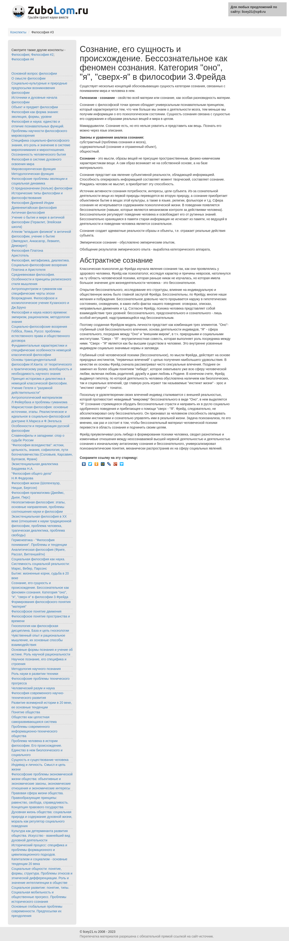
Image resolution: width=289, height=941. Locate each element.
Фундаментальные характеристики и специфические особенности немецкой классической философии (41, 350)
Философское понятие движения (36, 611)
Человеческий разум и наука (33, 688)
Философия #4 (22, 59)
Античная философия (28, 212)
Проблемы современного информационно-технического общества (34, 731)
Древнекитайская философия (34, 207)
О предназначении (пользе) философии (41, 188)
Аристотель (20, 255)
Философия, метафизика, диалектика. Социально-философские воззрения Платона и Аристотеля (40, 265)
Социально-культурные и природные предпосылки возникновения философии (39, 87)
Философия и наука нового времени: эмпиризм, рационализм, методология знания (40, 317)
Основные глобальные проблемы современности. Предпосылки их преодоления (36, 911)
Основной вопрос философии (34, 73)
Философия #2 (42, 54)
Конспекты (18, 32)
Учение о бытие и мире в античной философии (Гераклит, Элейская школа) (37, 222)
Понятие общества (25, 712)
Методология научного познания (36, 669)
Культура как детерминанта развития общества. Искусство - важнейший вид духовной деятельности (40, 835)
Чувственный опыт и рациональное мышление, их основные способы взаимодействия (38, 640)
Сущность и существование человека (39, 760)
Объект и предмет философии (34, 107)
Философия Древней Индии (32, 203)
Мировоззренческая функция (33, 169)
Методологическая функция (32, 174)
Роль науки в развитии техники (34, 674)
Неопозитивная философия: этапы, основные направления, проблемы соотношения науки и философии (38, 506)
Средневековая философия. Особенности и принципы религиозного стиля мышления (41, 279)
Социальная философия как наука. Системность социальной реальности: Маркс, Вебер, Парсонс (40, 563)
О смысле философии (28, 78)
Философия (20, 54)
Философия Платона (27, 250)
